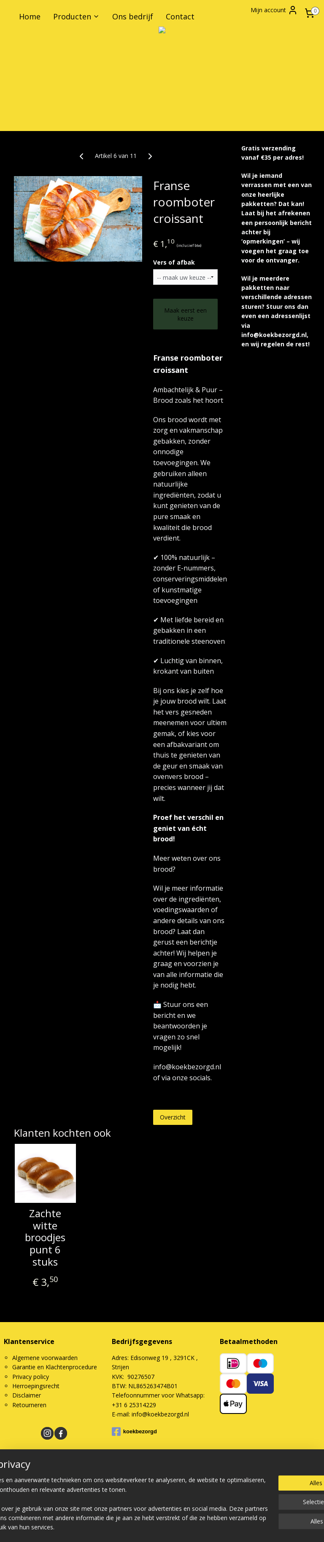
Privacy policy (30, 1377)
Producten (76, 16)
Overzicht (173, 1117)
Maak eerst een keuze (185, 314)
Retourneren (29, 1405)
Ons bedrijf (132, 16)
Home (29, 16)
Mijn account (274, 10)
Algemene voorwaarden (45, 1358)
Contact (180, 16)
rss (208, 1498)
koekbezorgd (134, 1432)
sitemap (190, 1498)
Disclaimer (26, 1395)
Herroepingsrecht (35, 1386)
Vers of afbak (174, 262)
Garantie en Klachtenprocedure (54, 1367)
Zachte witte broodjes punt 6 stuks (45, 1237)
